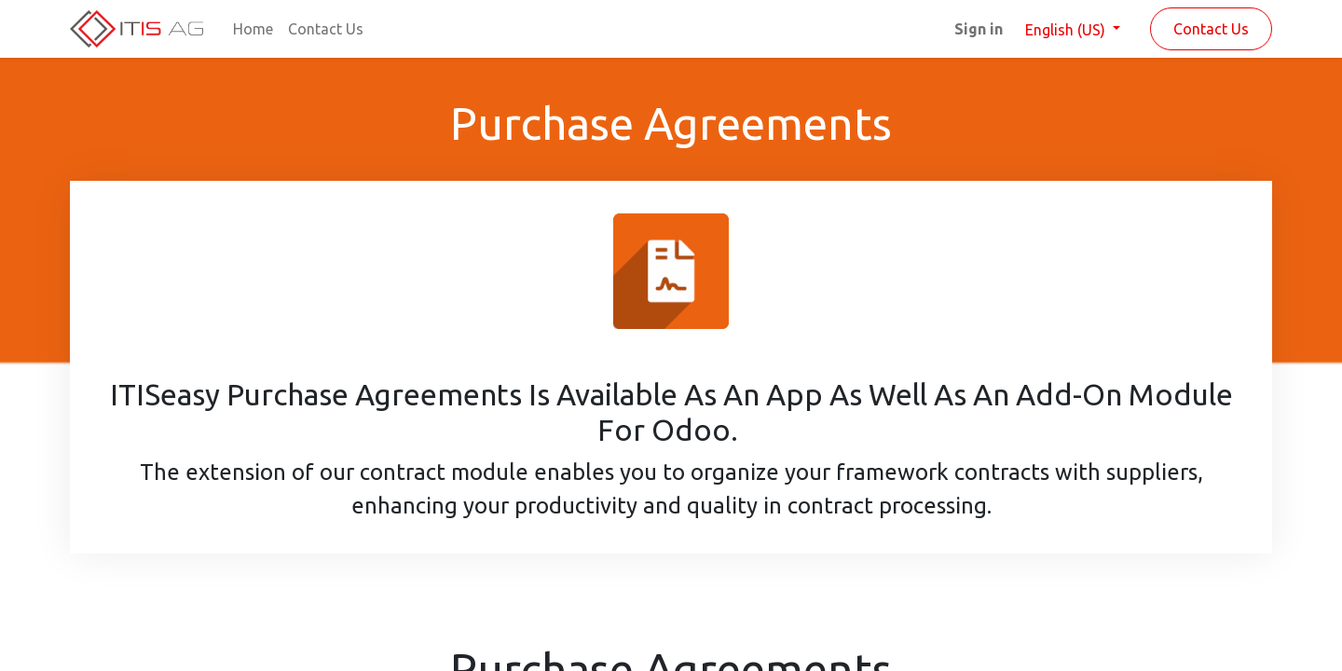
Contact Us (1211, 29)
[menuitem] (253, 29)
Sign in (978, 29)
